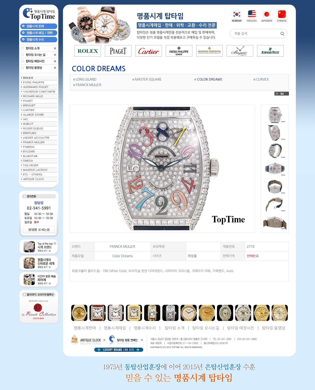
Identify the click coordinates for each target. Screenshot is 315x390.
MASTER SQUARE (148, 79)
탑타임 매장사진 (240, 328)
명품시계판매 (85, 328)
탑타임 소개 (174, 328)
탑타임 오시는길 (205, 328)
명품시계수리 (145, 328)
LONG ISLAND (86, 79)
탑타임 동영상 (273, 328)
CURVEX (262, 79)
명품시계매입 (115, 328)
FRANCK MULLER (88, 85)
